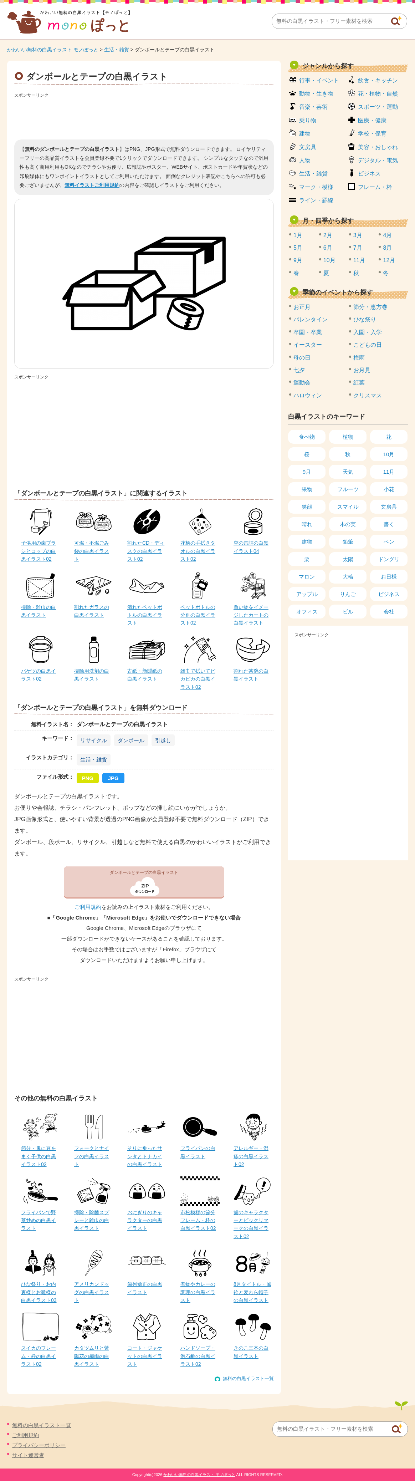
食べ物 (307, 437)
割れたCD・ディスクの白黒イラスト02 (145, 551)
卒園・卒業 (307, 332)
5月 (297, 248)
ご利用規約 (88, 907)
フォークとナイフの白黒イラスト (91, 1156)
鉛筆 (348, 542)
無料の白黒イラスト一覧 (248, 1378)
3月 (357, 235)
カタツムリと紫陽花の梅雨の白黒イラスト (91, 1356)
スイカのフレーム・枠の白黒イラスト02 (38, 1356)
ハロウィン (307, 395)
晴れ (307, 524)
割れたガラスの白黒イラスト (91, 611)
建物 (305, 134)
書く (389, 524)
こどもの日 (367, 345)
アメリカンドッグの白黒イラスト (91, 1292)
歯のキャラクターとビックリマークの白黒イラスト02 (251, 1224)
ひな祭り (364, 319)
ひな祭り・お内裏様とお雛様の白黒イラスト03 (39, 1292)
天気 (348, 472)
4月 (387, 235)
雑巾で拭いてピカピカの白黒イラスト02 (197, 679)
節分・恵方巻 (370, 307)
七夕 (299, 370)
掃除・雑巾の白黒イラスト (38, 611)
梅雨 (359, 358)
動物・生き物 (316, 94)
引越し (163, 740)
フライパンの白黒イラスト (197, 1152)
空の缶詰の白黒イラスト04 (251, 547)
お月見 (361, 370)
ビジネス (369, 174)
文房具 (307, 147)
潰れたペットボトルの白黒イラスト (144, 615)
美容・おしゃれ (378, 147)
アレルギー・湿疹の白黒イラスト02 (251, 1156)
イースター (307, 345)
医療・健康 (372, 120)
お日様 (389, 577)
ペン (389, 542)
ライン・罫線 (316, 200)
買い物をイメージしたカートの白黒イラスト (251, 615)
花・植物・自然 (378, 94)
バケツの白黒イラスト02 (38, 675)
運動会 (302, 383)
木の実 (348, 524)
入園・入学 (367, 332)
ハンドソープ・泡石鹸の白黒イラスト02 (197, 1356)
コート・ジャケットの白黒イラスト (144, 1356)
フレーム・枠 (375, 187)
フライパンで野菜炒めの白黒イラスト (38, 1220)
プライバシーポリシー (39, 1445)
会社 (389, 612)
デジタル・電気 (378, 160)
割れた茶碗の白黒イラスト (251, 675)
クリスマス (367, 395)
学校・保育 (372, 134)
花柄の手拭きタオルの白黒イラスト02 (197, 551)
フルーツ (348, 489)
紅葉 (359, 383)
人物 (305, 160)
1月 (297, 235)
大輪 (348, 577)
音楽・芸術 (313, 107)
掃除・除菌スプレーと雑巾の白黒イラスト (91, 1220)
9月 (297, 260)
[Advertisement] (144, 116)
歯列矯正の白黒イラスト (144, 1288)
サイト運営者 (28, 1455)
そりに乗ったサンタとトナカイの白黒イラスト (144, 1156)
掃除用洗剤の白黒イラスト (91, 675)
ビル (348, 612)
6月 (327, 248)
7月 (357, 248)
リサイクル (93, 740)
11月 (359, 260)
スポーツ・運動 (378, 107)
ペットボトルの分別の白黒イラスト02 (197, 615)
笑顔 (307, 507)
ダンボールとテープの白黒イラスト (144, 872)
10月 (329, 260)
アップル (307, 594)
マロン (307, 577)
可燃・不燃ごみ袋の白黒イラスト (91, 551)
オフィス (307, 612)
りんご (348, 594)
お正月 (302, 307)
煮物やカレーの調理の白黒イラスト (197, 1292)
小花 (389, 489)
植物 (348, 437)
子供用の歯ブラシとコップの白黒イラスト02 (38, 551)
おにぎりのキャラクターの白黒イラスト (144, 1220)
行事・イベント (319, 80)
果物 (307, 489)
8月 (387, 248)
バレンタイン (310, 319)
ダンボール (131, 740)
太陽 (348, 559)
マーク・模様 (316, 187)
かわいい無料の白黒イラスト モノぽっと (52, 49)
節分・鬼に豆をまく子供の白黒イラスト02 (38, 1156)
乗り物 (307, 120)
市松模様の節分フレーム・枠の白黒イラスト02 (198, 1220)
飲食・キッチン (378, 80)
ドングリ (389, 559)
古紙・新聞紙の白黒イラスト (144, 675)
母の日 (302, 358)
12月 (389, 260)
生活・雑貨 (116, 49)
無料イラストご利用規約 (92, 185)
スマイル (348, 507)
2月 (327, 235)
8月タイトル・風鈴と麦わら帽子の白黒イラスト (252, 1292)
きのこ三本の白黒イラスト (251, 1352)
